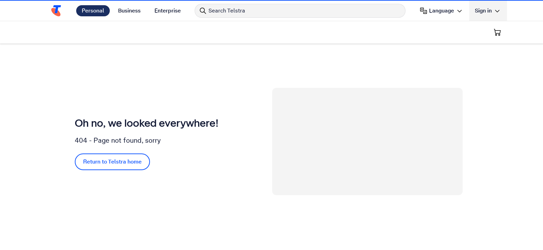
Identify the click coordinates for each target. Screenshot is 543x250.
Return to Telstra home (112, 161)
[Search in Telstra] (300, 11)
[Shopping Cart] (497, 32)
